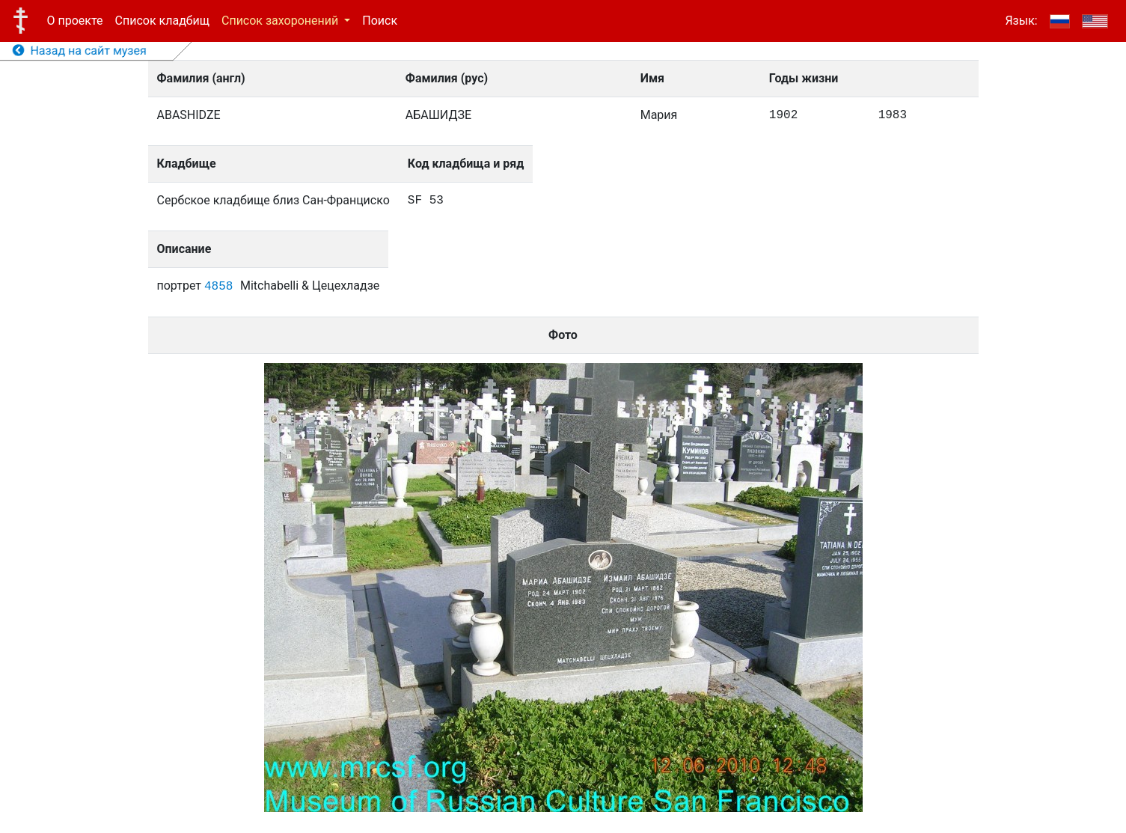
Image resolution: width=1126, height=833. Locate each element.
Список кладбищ (162, 20)
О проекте (75, 20)
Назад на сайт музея (80, 50)
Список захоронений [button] (281, 20)
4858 (218, 286)
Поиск (379, 20)
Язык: (1021, 20)
